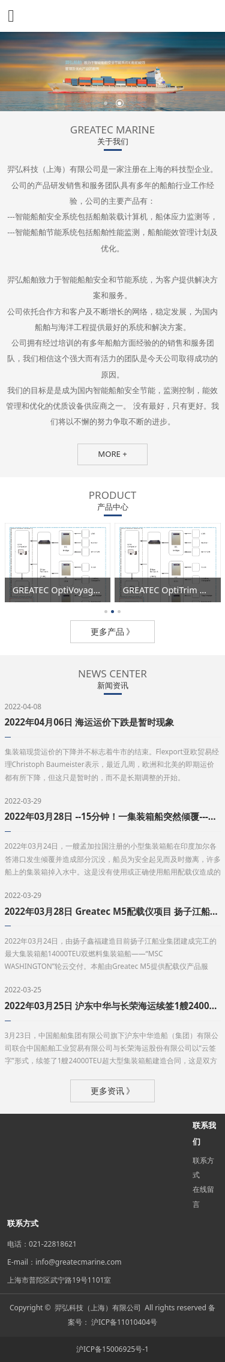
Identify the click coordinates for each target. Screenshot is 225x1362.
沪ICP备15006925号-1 (112, 1349)
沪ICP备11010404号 (124, 1322)
